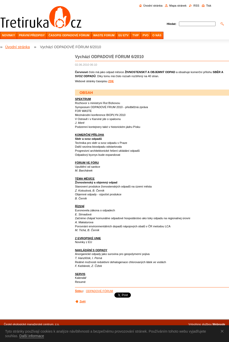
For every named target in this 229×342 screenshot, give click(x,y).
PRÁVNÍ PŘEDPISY (32, 35)
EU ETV (123, 35)
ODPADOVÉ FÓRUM (99, 291)
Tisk (208, 5)
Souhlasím (223, 331)
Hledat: (171, 23)
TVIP (135, 35)
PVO (146, 35)
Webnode (218, 324)
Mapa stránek (178, 5)
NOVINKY (8, 35)
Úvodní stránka (152, 5)
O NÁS (156, 35)
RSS (196, 5)
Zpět (83, 301)
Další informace (31, 336)
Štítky (79, 291)
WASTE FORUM (104, 35)
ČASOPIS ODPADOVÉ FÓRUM (69, 35)
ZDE (111, 81)
